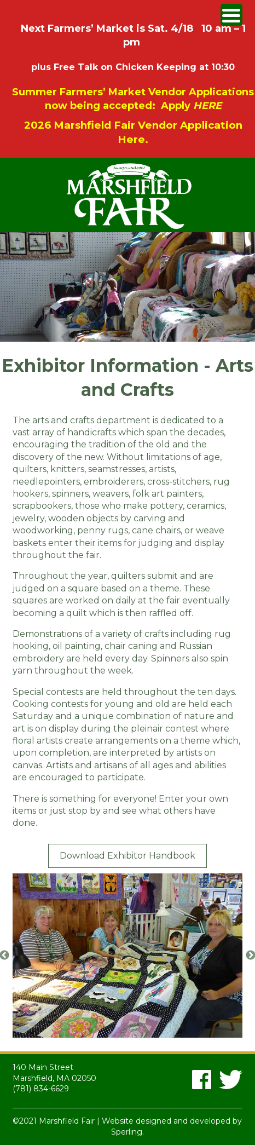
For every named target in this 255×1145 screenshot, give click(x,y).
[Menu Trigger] (231, 15)
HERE (207, 106)
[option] (127, 955)
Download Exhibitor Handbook (127, 855)
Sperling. (127, 1132)
